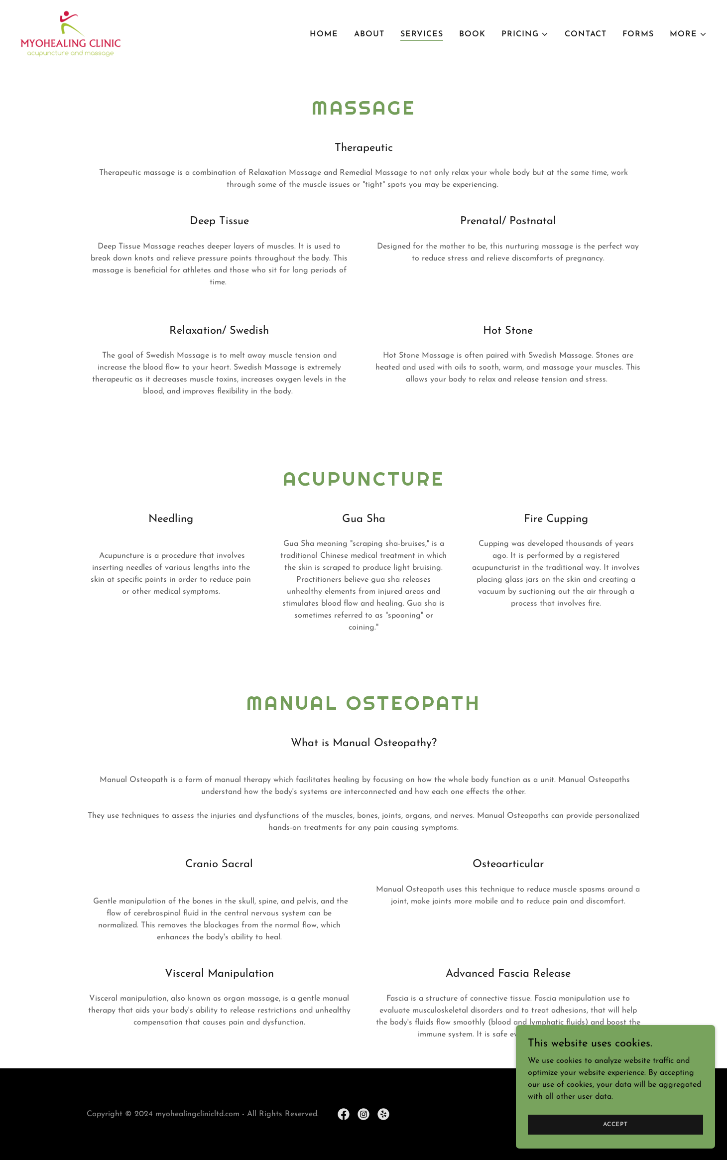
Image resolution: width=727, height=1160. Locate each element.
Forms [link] (638, 34)
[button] (525, 34)
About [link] (369, 34)
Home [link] (324, 34)
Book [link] (472, 34)
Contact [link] (585, 34)
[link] (70, 32)
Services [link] (421, 34)
